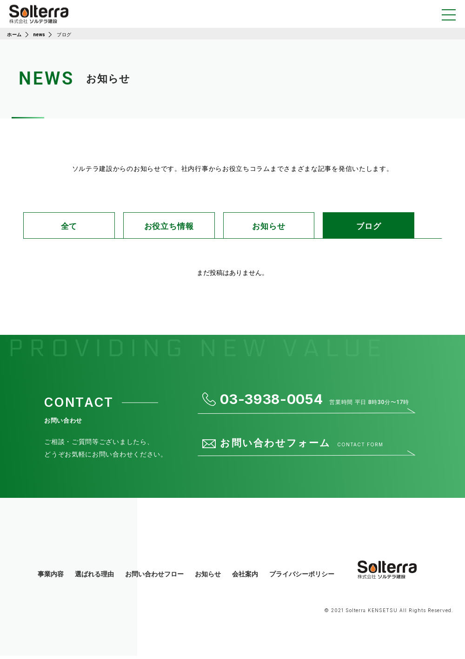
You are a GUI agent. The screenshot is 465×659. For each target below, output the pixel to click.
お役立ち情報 (173, 228)
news (39, 34)
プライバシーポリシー (301, 577)
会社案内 (245, 577)
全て (69, 228)
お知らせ (277, 228)
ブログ (377, 228)
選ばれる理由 (94, 577)
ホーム (14, 34)
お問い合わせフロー (154, 577)
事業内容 (51, 577)
